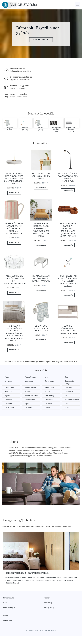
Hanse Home (30, 400)
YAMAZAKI (9, 392)
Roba (7, 377)
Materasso (29, 381)
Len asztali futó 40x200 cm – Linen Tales (41, 176)
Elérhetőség (7, 620)
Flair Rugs (68, 388)
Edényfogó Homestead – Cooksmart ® (41, 328)
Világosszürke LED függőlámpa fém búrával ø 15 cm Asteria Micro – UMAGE (14, 179)
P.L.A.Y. (48, 392)
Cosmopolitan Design (70, 382)
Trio (66, 404)
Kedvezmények (9, 607)
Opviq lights (9, 408)
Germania (8, 400)
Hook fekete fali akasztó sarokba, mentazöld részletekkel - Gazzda (68, 281)
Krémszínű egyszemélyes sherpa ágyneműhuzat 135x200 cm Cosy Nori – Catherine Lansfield (14, 333)
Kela (66, 377)
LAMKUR (48, 404)
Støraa (47, 408)
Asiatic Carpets (30, 377)
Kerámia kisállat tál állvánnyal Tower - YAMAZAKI (41, 278)
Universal (8, 381)
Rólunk (6, 616)
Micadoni (8, 404)
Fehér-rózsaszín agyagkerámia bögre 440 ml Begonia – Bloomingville (14, 228)
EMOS (67, 408)
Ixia (66, 396)
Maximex (28, 408)
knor (46, 377)
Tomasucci (69, 392)
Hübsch (28, 392)
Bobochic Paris (30, 388)
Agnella (7, 396)
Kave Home (49, 381)
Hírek (5, 603)
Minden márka (8, 598)
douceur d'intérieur (72, 400)
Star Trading (49, 396)
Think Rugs (49, 400)
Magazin (47, 598)
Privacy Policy (49, 607)
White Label (49, 388)
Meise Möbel (10, 388)
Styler (27, 404)
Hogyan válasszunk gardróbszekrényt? (27, 572)
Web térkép (48, 603)
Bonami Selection (31, 396)
